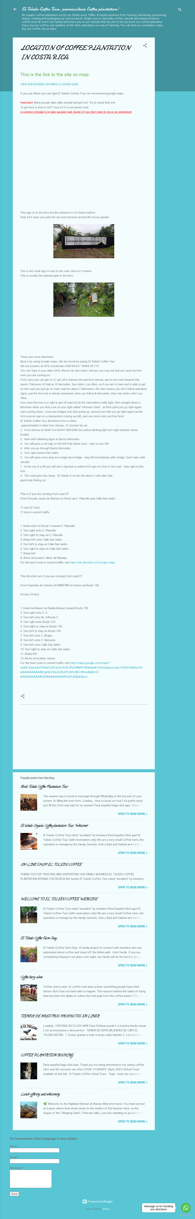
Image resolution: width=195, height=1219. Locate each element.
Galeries (106, 1209)
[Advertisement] (170, 94)
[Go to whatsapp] (186, 1208)
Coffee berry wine (31, 977)
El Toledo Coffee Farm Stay (38, 938)
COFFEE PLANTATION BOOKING (46, 1055)
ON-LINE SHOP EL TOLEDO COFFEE (50, 865)
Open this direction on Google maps (92, 562)
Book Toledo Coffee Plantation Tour (44, 787)
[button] (145, 46)
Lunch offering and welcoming (40, 1094)
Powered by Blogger (97, 1201)
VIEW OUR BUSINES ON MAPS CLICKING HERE (49, 84)
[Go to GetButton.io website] (186, 1215)
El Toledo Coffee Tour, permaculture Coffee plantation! (70, 9)
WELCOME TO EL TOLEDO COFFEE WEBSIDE (58, 899)
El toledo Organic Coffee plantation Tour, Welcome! (53, 826)
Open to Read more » (132, 814)
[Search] (180, 10)
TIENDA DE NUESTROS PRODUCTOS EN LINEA (59, 1016)
